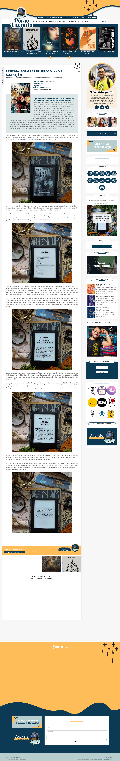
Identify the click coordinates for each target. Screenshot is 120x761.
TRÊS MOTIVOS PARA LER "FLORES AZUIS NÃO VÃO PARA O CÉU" (102, 218)
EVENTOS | (64, 17)
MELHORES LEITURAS (89, 17)
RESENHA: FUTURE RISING (107, 51)
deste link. (47, 90)
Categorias (62, 21)
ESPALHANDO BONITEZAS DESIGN (102, 759)
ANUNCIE (72, 21)
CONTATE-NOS (83, 21)
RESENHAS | (42, 17)
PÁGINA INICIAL (39, 21)
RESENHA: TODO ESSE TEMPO (105, 296)
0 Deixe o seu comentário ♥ (14, 549)
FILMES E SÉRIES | (53, 17)
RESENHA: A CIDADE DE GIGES (13, 51)
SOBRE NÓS (51, 21)
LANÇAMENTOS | (75, 17)
